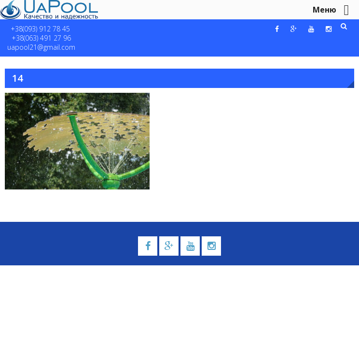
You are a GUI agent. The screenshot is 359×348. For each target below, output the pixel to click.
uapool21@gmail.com (41, 47)
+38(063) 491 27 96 (41, 38)
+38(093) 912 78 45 (40, 28)
